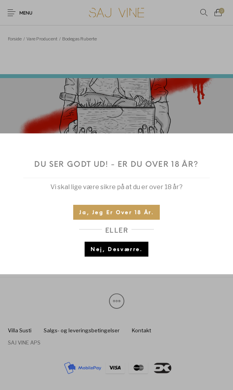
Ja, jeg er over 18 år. (116, 212)
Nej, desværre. (116, 249)
